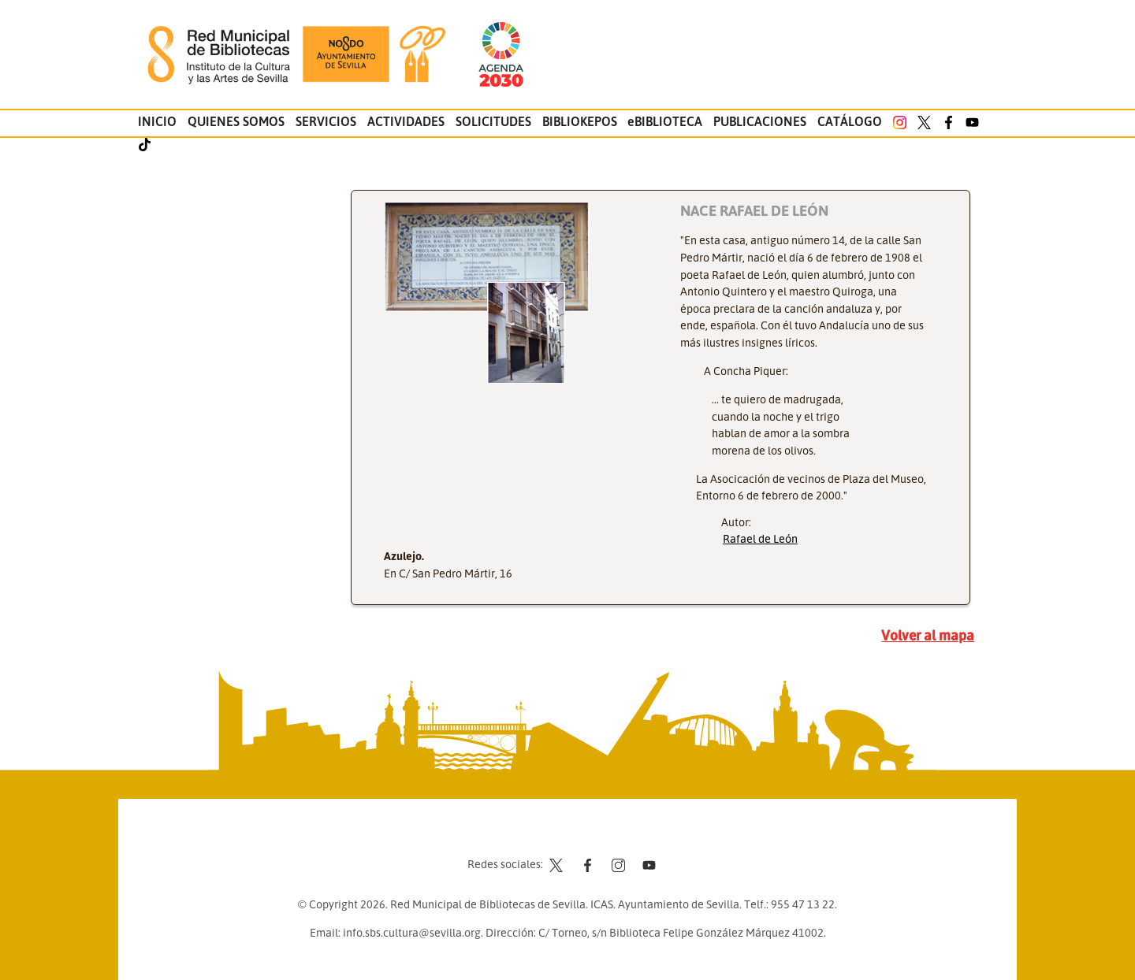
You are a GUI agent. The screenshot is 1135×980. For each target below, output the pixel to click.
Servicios (326, 121)
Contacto (528, 834)
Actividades (406, 121)
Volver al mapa (927, 635)
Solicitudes (493, 121)
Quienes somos (236, 121)
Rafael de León (760, 538)
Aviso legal (591, 834)
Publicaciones (759, 121)
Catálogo (849, 121)
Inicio (157, 121)
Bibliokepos (579, 121)
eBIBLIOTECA (664, 121)
